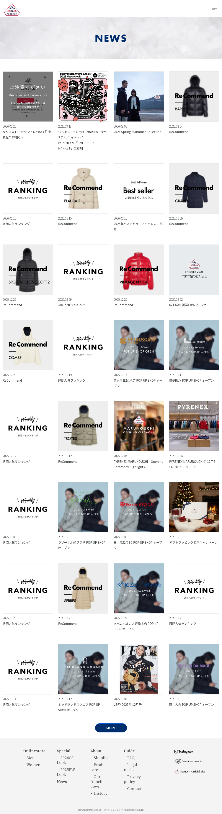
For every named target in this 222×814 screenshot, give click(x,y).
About (96, 751)
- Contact (132, 788)
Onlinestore (34, 751)
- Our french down (96, 782)
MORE (111, 727)
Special (64, 751)
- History (99, 793)
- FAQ (129, 758)
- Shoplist (99, 758)
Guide (129, 751)
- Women (32, 765)
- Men (29, 758)
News (62, 782)
